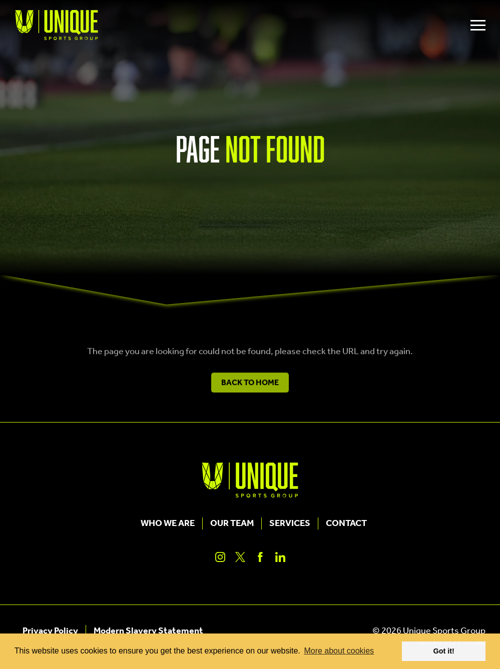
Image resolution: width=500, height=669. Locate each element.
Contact (346, 524)
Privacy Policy (50, 631)
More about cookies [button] (339, 650)
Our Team (232, 524)
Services (289, 524)
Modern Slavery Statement (148, 631)
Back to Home (250, 386)
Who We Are (168, 524)
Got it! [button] (443, 651)
